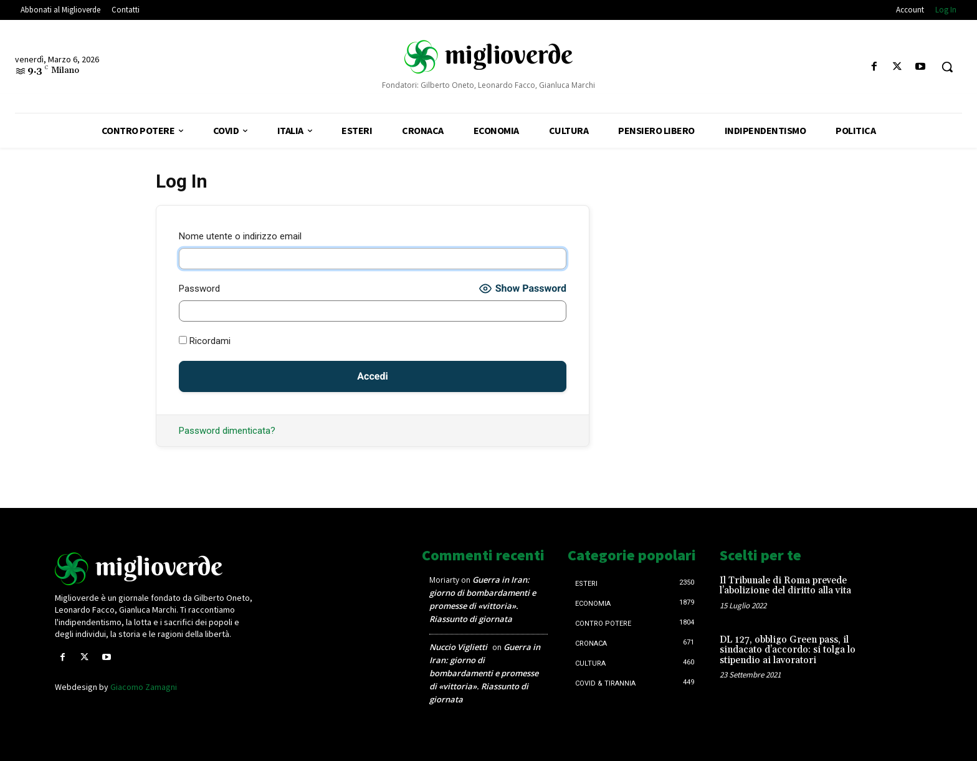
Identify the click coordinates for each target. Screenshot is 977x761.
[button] (947, 67)
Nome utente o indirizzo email (240, 236)
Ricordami (205, 341)
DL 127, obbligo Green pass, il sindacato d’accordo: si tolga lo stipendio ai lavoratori (787, 650)
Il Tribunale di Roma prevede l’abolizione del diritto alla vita (785, 586)
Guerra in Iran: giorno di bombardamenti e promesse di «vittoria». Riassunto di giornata (484, 673)
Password (199, 288)
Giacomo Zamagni (143, 686)
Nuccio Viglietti (458, 647)
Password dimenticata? (227, 430)
